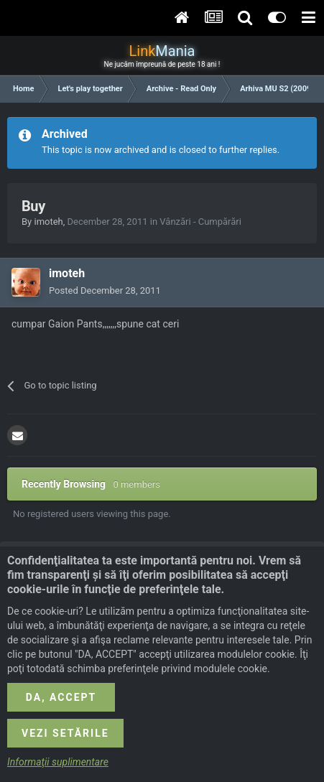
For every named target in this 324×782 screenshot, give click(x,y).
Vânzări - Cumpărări (200, 221)
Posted (105, 290)
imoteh (48, 221)
